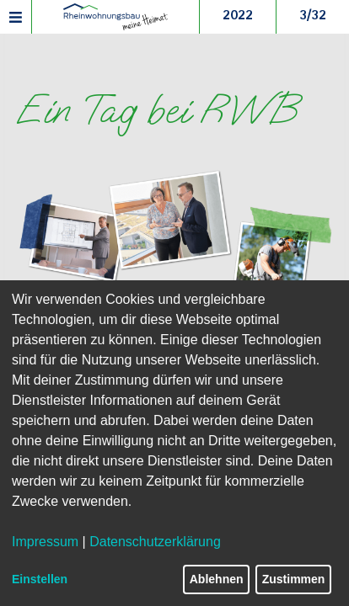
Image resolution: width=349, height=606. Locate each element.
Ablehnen (217, 579)
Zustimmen (293, 579)
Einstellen (39, 579)
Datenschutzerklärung (155, 541)
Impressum (45, 541)
